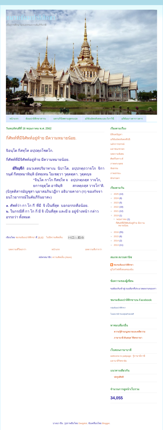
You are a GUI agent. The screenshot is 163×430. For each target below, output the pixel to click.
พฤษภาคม (121, 219)
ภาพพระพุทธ (116, 163)
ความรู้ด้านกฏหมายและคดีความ (129, 331)
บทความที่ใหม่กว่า (17, 249)
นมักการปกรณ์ (117, 144)
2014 (116, 240)
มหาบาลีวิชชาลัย (118, 361)
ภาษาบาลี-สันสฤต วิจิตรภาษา (128, 338)
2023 (116, 202)
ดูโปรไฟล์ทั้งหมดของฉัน (121, 269)
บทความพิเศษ (117, 154)
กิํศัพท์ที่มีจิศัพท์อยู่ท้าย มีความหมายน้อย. (41, 138)
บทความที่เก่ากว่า (93, 249)
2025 (116, 194)
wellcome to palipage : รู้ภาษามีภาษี (127, 356)
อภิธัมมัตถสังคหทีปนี (120, 139)
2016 (116, 232)
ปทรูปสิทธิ (119, 377)
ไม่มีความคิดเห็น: (55, 237)
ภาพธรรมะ (115, 173)
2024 (116, 198)
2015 (116, 236)
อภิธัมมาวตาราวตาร (132, 118)
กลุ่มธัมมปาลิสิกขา (118, 308)
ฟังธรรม (114, 168)
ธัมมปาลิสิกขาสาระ (36, 118)
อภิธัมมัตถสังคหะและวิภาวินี (99, 118)
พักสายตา (115, 178)
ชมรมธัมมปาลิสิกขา (30, 17)
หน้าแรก (14, 118)
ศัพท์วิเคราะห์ (116, 158)
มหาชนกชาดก (117, 149)
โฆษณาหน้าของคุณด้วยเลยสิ (122, 314)
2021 (116, 211)
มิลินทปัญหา (116, 134)
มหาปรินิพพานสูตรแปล (65, 118)
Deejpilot (82, 423)
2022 (116, 207)
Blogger (106, 423)
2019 (116, 215)
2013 (116, 245)
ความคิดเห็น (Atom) (62, 257)
